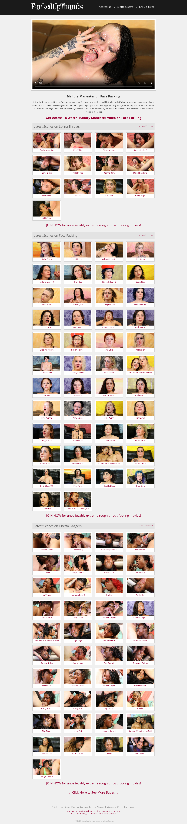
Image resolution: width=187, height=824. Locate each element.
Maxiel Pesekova (140, 173)
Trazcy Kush (78, 708)
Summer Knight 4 (140, 617)
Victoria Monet (109, 395)
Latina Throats (146, 7)
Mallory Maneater (109, 259)
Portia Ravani (78, 753)
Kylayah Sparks (78, 572)
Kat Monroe (78, 259)
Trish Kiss (78, 282)
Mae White (77, 150)
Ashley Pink (47, 753)
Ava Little (109, 350)
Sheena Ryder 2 (140, 150)
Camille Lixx (47, 173)
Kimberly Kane (140, 304)
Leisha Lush (140, 549)
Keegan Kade (109, 304)
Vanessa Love (109, 150)
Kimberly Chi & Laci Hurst (109, 463)
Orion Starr (140, 486)
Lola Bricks (46, 685)
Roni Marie (46, 304)
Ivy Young (47, 595)
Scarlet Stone (109, 440)
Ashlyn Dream (47, 776)
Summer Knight (109, 731)
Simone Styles (47, 663)
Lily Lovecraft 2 (109, 372)
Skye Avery (109, 418)
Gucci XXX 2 (109, 572)
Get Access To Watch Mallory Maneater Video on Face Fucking (93, 118)
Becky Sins (140, 282)
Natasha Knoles (46, 463)
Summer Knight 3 (109, 685)
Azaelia (140, 708)
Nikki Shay (46, 218)
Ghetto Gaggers (125, 7)
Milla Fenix (77, 486)
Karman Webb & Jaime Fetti (140, 731)
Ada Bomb (140, 259)
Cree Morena (78, 663)
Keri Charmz (140, 753)
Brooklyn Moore (47, 350)
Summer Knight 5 (109, 617)
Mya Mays (78, 640)
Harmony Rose (109, 640)
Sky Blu (109, 595)
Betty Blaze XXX (46, 486)
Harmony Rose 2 (78, 595)
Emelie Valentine (47, 150)
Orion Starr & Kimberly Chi (78, 508)
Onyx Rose (46, 195)
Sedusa (78, 195)
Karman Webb (140, 685)
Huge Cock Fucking (79, 813)
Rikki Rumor (78, 173)
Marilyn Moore (78, 372)
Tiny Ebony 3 (109, 663)
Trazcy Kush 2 (46, 708)
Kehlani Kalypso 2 (109, 327)
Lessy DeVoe (78, 617)
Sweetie (109, 753)
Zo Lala (47, 572)
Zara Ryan (47, 395)
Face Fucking (105, 7)
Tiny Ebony (46, 731)
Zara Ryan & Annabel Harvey (140, 372)
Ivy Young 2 (140, 572)
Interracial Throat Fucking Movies (102, 813)
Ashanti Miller (46, 549)
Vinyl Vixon (78, 418)
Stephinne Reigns (140, 663)
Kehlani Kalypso (78, 350)
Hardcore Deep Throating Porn (107, 811)
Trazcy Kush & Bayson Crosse (46, 640)
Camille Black (109, 486)
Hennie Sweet (78, 685)
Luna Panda (47, 372)
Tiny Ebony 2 (109, 708)
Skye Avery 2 (46, 418)
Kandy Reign (140, 195)
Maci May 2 (78, 327)
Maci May (78, 395)
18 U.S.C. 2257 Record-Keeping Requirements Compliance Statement (93, 821)
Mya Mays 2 (47, 617)
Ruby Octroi (140, 440)
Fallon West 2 (46, 327)
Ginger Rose (47, 440)
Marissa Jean (78, 304)
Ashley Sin (140, 595)
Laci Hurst (46, 508)
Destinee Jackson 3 (109, 549)
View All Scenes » (146, 126)
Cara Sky (109, 195)
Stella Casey (47, 259)
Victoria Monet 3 (47, 282)
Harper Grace (140, 463)
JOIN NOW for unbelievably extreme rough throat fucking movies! (93, 225)
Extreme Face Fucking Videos (79, 811)
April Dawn (140, 418)
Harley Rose (140, 327)
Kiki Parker (140, 350)
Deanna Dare (109, 173)
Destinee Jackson (140, 640)
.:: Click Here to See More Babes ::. (93, 792)
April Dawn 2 (140, 395)
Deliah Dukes (78, 463)
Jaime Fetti (78, 731)
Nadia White (78, 440)
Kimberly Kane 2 (109, 282)
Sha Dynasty (78, 549)
